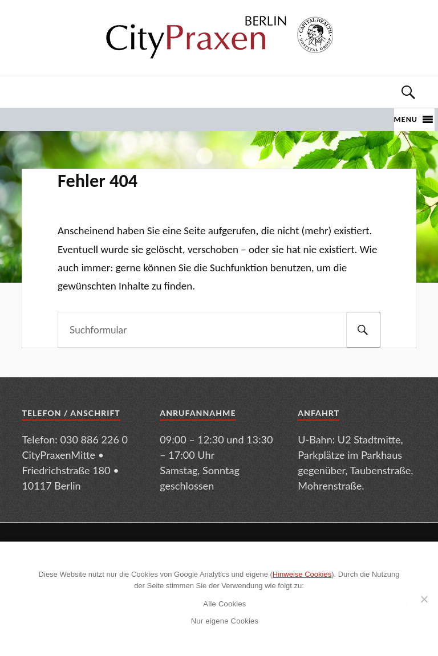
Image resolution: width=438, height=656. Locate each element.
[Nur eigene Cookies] (423, 599)
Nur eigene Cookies (225, 621)
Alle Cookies (224, 604)
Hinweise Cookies (302, 574)
